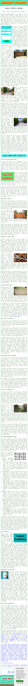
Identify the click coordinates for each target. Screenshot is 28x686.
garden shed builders (17, 633)
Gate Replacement (11, 655)
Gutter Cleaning (15, 665)
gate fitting (22, 632)
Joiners (3, 666)
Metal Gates (3, 646)
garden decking (4, 634)
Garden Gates (7, 644)
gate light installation (11, 320)
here (15, 628)
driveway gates (16, 316)
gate (17, 30)
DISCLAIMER (25, 5)
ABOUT (17, 5)
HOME (11, 5)
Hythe (23, 135)
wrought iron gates (6, 255)
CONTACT (20, 5)
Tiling (8, 665)
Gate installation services (7, 618)
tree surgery (22, 639)
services (8, 152)
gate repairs (23, 592)
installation (10, 55)
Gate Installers (14, 659)
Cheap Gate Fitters (15, 644)
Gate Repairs (24, 645)
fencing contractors (15, 637)
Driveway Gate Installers (13, 646)
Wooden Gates (9, 650)
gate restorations (13, 580)
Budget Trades (3, 682)
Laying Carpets (23, 665)
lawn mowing (17, 634)
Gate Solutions (23, 659)
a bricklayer (14, 635)
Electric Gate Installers (14, 645)
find (5, 605)
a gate (13, 16)
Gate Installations (18, 650)
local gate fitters (11, 598)
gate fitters (11, 149)
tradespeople (4, 642)
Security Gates (4, 649)
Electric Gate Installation (20, 658)
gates (15, 272)
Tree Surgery (9, 666)
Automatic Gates (5, 659)
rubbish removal (15, 638)
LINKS (14, 5)
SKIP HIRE (12, 639)
